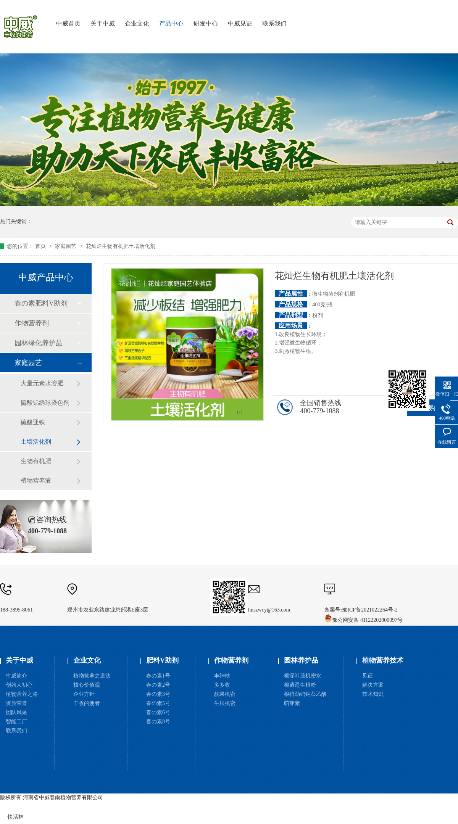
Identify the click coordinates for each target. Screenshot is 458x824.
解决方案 (373, 685)
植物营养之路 (22, 694)
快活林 (16, 817)
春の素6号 (158, 712)
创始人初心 (19, 685)
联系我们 (16, 731)
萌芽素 (292, 703)
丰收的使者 (86, 703)
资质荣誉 (16, 703)
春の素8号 (158, 721)
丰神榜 (222, 676)
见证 (367, 676)
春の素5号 (158, 703)
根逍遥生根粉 (300, 685)
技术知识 (373, 694)
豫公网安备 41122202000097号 (363, 620)
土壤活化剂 (36, 441)
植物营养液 (36, 480)
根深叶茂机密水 (302, 676)
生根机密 (224, 703)
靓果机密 (224, 694)
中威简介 (16, 676)
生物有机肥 (36, 461)
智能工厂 (16, 721)
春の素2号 (158, 685)
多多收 (222, 685)
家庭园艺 (66, 246)
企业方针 (84, 694)
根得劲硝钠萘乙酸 (305, 694)
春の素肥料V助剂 (41, 303)
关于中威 (19, 660)
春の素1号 (158, 676)
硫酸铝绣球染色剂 (45, 402)
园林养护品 (301, 660)
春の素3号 (158, 694)
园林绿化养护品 (39, 343)
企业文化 (87, 660)
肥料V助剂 (162, 660)
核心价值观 (86, 685)
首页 (41, 246)
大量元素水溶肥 (42, 383)
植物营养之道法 (92, 676)
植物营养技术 (382, 660)
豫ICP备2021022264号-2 (369, 610)
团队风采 (16, 712)
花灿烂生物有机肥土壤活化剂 (120, 246)
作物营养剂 (32, 323)
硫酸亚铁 (33, 422)
